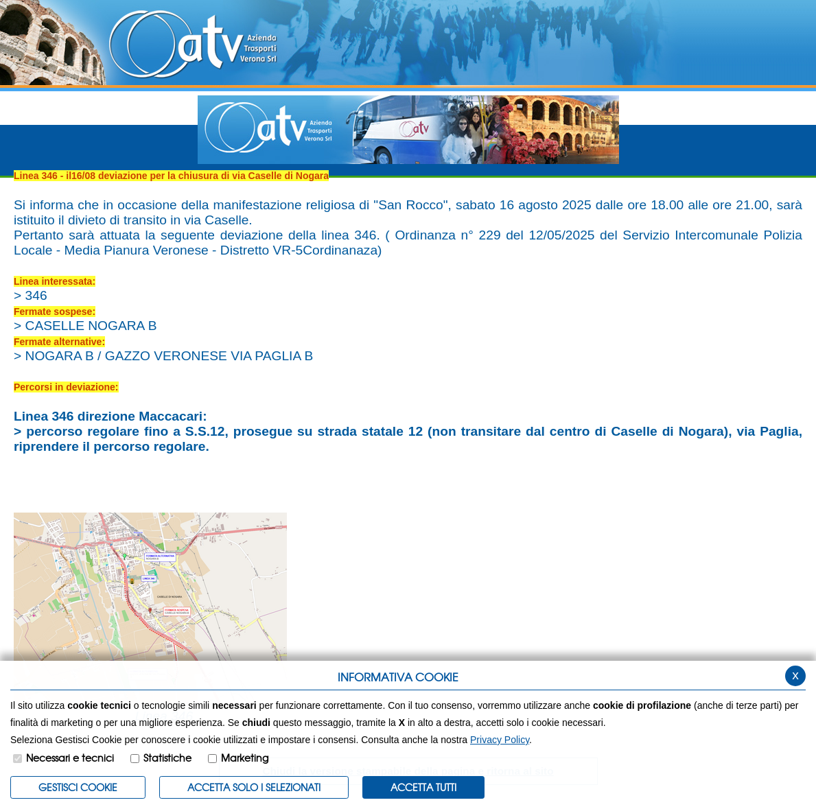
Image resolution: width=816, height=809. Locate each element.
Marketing (244, 757)
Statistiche (167, 757)
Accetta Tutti (423, 787)
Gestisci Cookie (77, 787)
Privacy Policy (499, 739)
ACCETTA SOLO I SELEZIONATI (253, 787)
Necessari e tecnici (70, 757)
